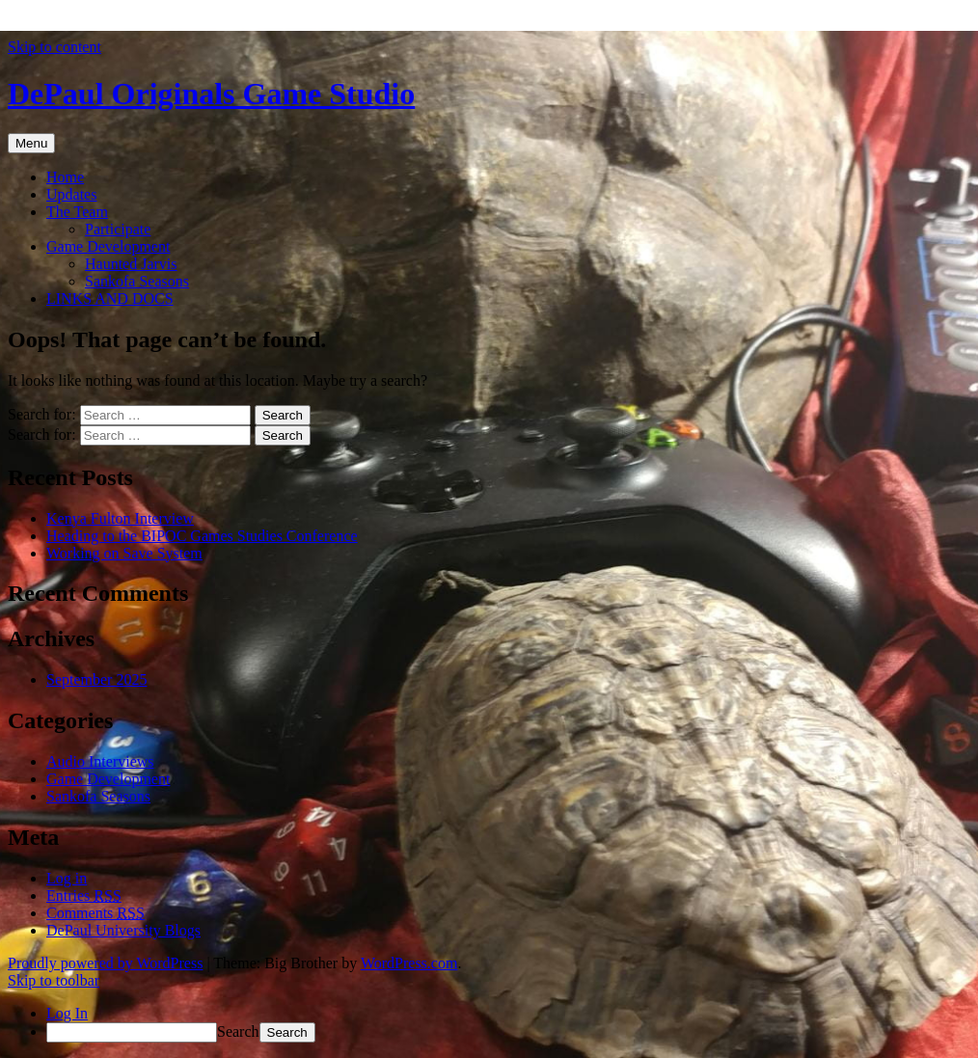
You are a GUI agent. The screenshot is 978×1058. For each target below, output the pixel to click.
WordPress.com (409, 963)
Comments (95, 913)
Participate (117, 229)
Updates (71, 194)
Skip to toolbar (53, 980)
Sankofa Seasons (137, 281)
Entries (84, 895)
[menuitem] (508, 1032)
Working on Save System (124, 553)
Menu (31, 143)
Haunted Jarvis (131, 264)
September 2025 (96, 679)
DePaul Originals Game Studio (211, 93)
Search (238, 1031)
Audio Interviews (100, 761)
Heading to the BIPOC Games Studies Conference (202, 536)
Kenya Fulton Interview (120, 518)
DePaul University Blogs (123, 930)
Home (65, 177)
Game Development (108, 246)
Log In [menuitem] (67, 1013)
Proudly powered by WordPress (105, 963)
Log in (66, 878)
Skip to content (54, 47)
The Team (77, 211)
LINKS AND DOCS (110, 298)
